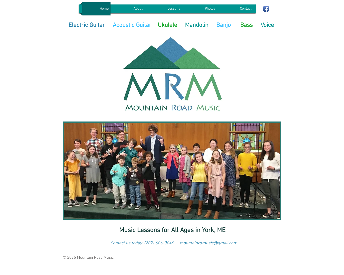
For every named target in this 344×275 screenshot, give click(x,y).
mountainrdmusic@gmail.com (208, 243)
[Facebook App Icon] (266, 9)
